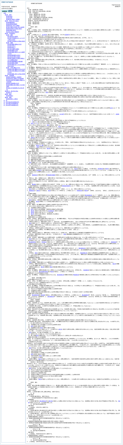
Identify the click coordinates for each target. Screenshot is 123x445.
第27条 (51, 401)
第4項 (38, 190)
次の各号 (44, 34)
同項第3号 (100, 168)
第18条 (34, 184)
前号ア (32, 123)
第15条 (43, 295)
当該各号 (67, 34)
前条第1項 (34, 175)
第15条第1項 (50, 296)
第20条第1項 (82, 248)
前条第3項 (86, 270)
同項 (38, 147)
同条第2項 (79, 190)
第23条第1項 (60, 274)
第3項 (52, 271)
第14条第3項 (32, 242)
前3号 (32, 212)
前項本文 (44, 242)
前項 (47, 92)
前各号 (32, 137)
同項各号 (39, 170)
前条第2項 (31, 190)
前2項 (48, 148)
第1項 (75, 168)
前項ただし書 (39, 145)
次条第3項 (51, 210)
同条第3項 (113, 242)
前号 (32, 209)
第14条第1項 (43, 401)
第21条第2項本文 (43, 271)
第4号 (107, 168)
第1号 (32, 210)
